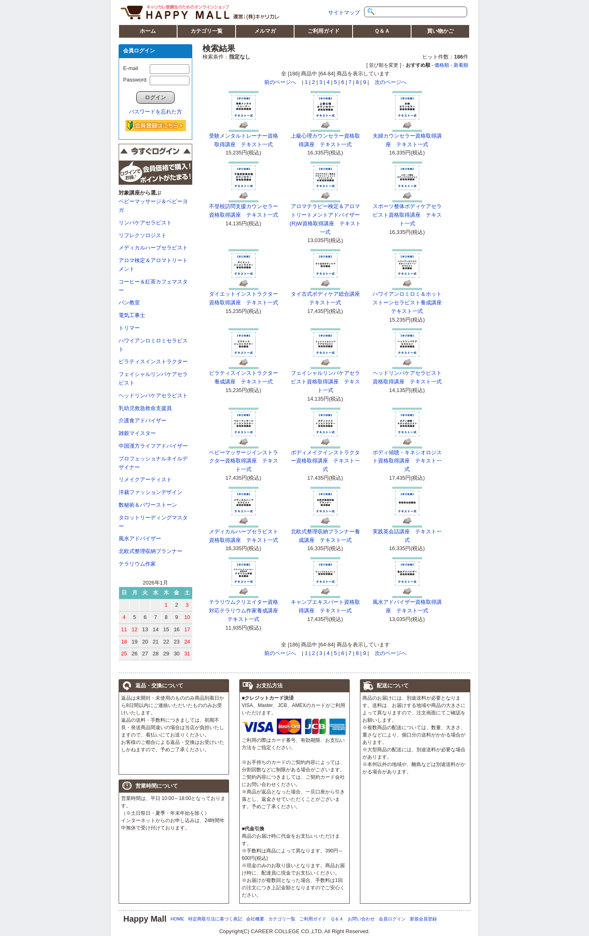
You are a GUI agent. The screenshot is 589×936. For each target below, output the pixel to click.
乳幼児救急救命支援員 (145, 408)
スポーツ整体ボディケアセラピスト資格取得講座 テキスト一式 (407, 215)
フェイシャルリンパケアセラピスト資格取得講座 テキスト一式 (325, 381)
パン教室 (129, 302)
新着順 (461, 65)
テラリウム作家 (137, 564)
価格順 (441, 65)
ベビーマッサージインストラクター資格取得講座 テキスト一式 (243, 461)
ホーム (148, 31)
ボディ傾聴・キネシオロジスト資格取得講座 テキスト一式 (407, 461)
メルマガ (265, 31)
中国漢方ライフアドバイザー (153, 446)
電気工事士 (132, 315)
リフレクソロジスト (142, 235)
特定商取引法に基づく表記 (215, 918)
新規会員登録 (423, 918)
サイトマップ (344, 12)
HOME (177, 918)
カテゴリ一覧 (207, 31)
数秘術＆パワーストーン (148, 505)
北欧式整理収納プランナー (150, 551)
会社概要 (255, 918)
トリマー (129, 328)
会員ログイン (392, 918)
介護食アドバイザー (142, 420)
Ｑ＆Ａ (382, 31)
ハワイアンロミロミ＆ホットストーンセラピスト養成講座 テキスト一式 (410, 302)
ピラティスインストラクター (153, 361)
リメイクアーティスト (145, 479)
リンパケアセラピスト (145, 223)
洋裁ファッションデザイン (150, 492)
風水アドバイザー (140, 538)
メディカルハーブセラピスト (153, 248)
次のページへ (391, 82)
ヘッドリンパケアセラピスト (153, 395)
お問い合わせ (361, 918)
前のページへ (280, 82)
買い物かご (440, 31)
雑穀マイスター (137, 433)
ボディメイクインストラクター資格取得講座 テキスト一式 (325, 461)
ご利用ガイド (323, 31)
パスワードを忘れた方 (155, 112)
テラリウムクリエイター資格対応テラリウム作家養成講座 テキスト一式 (246, 610)
